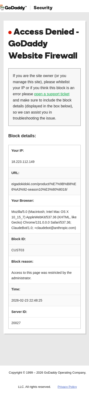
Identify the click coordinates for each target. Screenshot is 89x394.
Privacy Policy (67, 387)
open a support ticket (52, 94)
